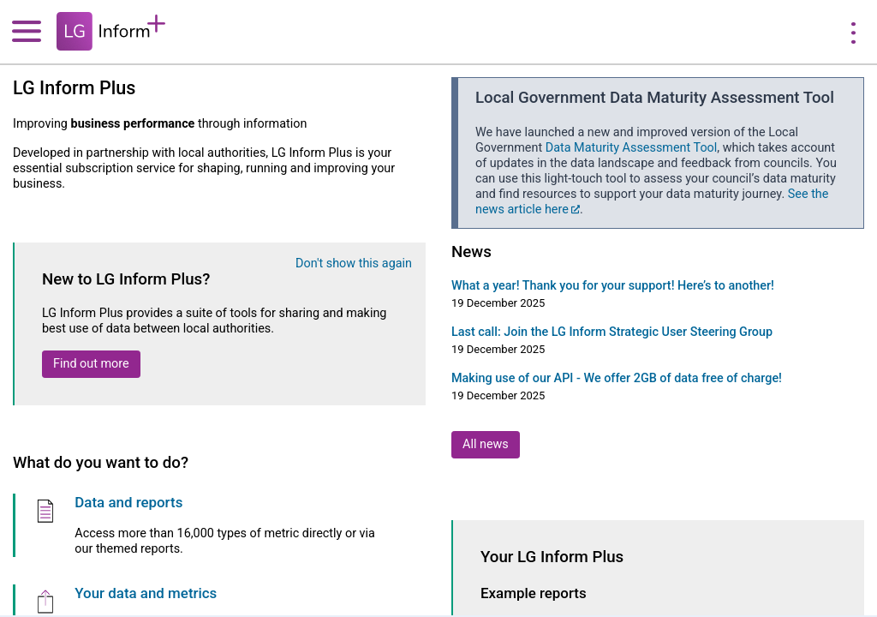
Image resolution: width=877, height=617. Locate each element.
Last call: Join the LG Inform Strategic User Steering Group (612, 332)
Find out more (91, 363)
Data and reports (128, 502)
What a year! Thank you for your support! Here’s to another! (612, 286)
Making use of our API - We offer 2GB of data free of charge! (616, 378)
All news (485, 444)
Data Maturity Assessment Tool (632, 148)
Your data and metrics (146, 593)
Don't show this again (353, 263)
